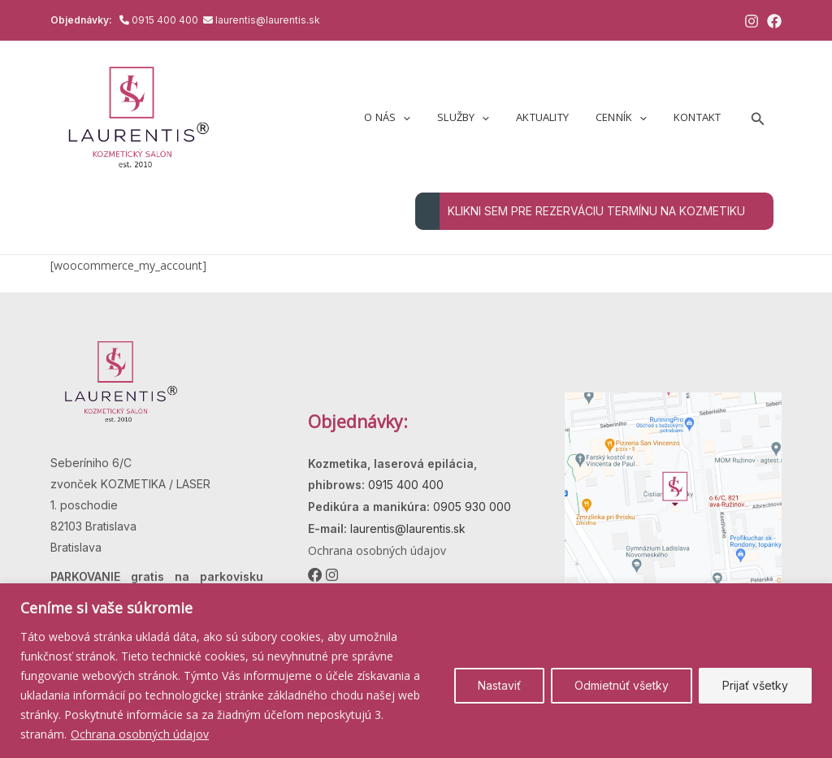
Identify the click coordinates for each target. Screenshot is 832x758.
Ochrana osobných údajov (140, 734)
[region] (416, 670)
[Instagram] (751, 21)
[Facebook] (774, 21)
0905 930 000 (470, 506)
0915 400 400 (166, 20)
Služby (483, 117)
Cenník (629, 117)
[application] (429, 117)
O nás (413, 117)
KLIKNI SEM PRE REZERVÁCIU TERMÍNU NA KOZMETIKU (580, 211)
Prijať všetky (755, 685)
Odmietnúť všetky (621, 685)
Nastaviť (499, 685)
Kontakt (699, 117)
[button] (758, 117)
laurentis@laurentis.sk (267, 20)
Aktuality (557, 117)
